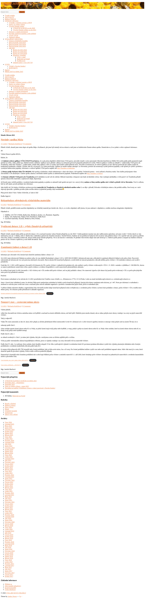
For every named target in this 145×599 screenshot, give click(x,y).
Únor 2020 (8, 527)
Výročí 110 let (13, 35)
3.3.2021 (3, 251)
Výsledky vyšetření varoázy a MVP (20, 23)
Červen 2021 (9, 504)
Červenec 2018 (9, 551)
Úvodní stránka (10, 15)
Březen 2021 (9, 509)
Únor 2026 (8, 422)
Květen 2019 (9, 536)
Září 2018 (8, 547)
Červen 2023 (9, 464)
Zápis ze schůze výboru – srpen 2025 (17, 386)
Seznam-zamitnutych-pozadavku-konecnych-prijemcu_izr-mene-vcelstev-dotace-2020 (23, 293)
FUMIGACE (21, 61)
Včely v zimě (21, 57)
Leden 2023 (8, 473)
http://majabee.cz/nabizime (66, 168)
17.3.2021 (4, 144)
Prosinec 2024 (9, 440)
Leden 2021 (8, 513)
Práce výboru (9, 407)
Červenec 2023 (9, 462)
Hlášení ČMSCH (10, 19)
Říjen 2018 (8, 545)
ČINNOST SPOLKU (11, 21)
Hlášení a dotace (10, 405)
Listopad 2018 (9, 544)
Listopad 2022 (9, 477)
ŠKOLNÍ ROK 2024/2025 (17, 42)
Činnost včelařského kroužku (18, 41)
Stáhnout (50, 293)
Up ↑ (20, 596)
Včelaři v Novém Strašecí (17, 66)
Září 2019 (8, 533)
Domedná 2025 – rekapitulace (14, 383)
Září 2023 (8, 460)
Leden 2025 (8, 439)
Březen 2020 (9, 526)
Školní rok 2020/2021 (20, 52)
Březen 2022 (9, 487)
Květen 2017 (9, 576)
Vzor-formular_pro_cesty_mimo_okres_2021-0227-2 (14, 360)
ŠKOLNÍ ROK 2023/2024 (17, 44)
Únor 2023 (8, 471)
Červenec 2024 (9, 448)
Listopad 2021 (9, 495)
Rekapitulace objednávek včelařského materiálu (25, 200)
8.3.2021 (3, 230)
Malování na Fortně (18, 396)
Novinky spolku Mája (12, 139)
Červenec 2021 (9, 502)
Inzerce (7, 70)
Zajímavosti (8, 413)
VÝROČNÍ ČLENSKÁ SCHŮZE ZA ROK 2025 (21, 381)
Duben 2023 (9, 468)
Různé (7, 409)
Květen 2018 (9, 555)
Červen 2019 (9, 535)
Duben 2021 (9, 507)
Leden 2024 (8, 457)
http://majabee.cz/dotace (95, 173)
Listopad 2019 (9, 531)
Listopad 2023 (9, 458)
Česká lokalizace (10, 589)
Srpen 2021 (8, 500)
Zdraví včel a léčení (11, 414)
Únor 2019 (8, 540)
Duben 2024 (9, 451)
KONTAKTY (13, 68)
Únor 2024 (8, 455)
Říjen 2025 (8, 426)
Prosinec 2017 (9, 564)
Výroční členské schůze (16, 26)
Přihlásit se (8, 584)
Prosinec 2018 (9, 542)
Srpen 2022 (8, 478)
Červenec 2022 (9, 480)
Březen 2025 (9, 435)
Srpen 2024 (8, 446)
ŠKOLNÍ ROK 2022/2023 (17, 46)
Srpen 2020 (8, 520)
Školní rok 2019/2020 (20, 53)
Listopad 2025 (9, 424)
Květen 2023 (9, 466)
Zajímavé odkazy (14, 37)
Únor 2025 (8, 437)
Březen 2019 (9, 538)
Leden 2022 (8, 491)
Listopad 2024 (9, 442)
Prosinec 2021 (9, 493)
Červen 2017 (9, 574)
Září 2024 (8, 444)
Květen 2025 (9, 431)
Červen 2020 (9, 524)
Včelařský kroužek (11, 411)
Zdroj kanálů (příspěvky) (13, 586)
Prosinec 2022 (9, 475)
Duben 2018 (9, 556)
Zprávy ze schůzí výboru (17, 24)
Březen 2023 (9, 469)
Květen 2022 (9, 484)
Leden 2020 (8, 529)
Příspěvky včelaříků (19, 55)
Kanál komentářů (10, 588)
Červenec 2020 (9, 522)
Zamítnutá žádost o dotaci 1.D (16, 247)
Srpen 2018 (8, 549)
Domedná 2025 (10, 384)
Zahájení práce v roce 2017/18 (23, 62)
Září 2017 (8, 569)
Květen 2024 (9, 449)
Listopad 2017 (9, 565)
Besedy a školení (10, 403)
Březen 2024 (9, 453)
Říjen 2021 (8, 497)
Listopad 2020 (9, 516)
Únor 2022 (8, 489)
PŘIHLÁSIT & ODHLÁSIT (14, 71)
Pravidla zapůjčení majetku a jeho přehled (22, 33)
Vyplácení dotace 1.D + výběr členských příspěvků (26, 226)
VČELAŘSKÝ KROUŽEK (14, 39)
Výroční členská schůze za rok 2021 (24, 30)
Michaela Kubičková (15, 144)
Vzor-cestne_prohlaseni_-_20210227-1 (11, 365)
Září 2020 (8, 518)
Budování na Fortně (23, 59)
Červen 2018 (9, 553)
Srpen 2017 (8, 571)
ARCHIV (12, 48)
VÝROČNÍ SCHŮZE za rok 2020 (24, 28)
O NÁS (7, 64)
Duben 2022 (9, 486)
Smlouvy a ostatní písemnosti (18, 32)
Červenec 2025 (9, 429)
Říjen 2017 (8, 567)
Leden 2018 (8, 562)
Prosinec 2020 (9, 515)
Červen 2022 (9, 482)
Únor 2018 (8, 560)
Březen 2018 (9, 558)
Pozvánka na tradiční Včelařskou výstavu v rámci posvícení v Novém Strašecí (30, 388)
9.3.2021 (3, 205)
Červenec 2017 (9, 573)
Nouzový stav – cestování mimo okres (20, 302)
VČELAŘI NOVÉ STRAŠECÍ (16, 3)
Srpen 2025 (8, 428)
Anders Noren (12, 596)
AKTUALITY (9, 17)
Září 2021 (8, 498)
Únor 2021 (8, 511)
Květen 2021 (9, 506)
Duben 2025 (9, 433)
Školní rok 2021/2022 (20, 50)
